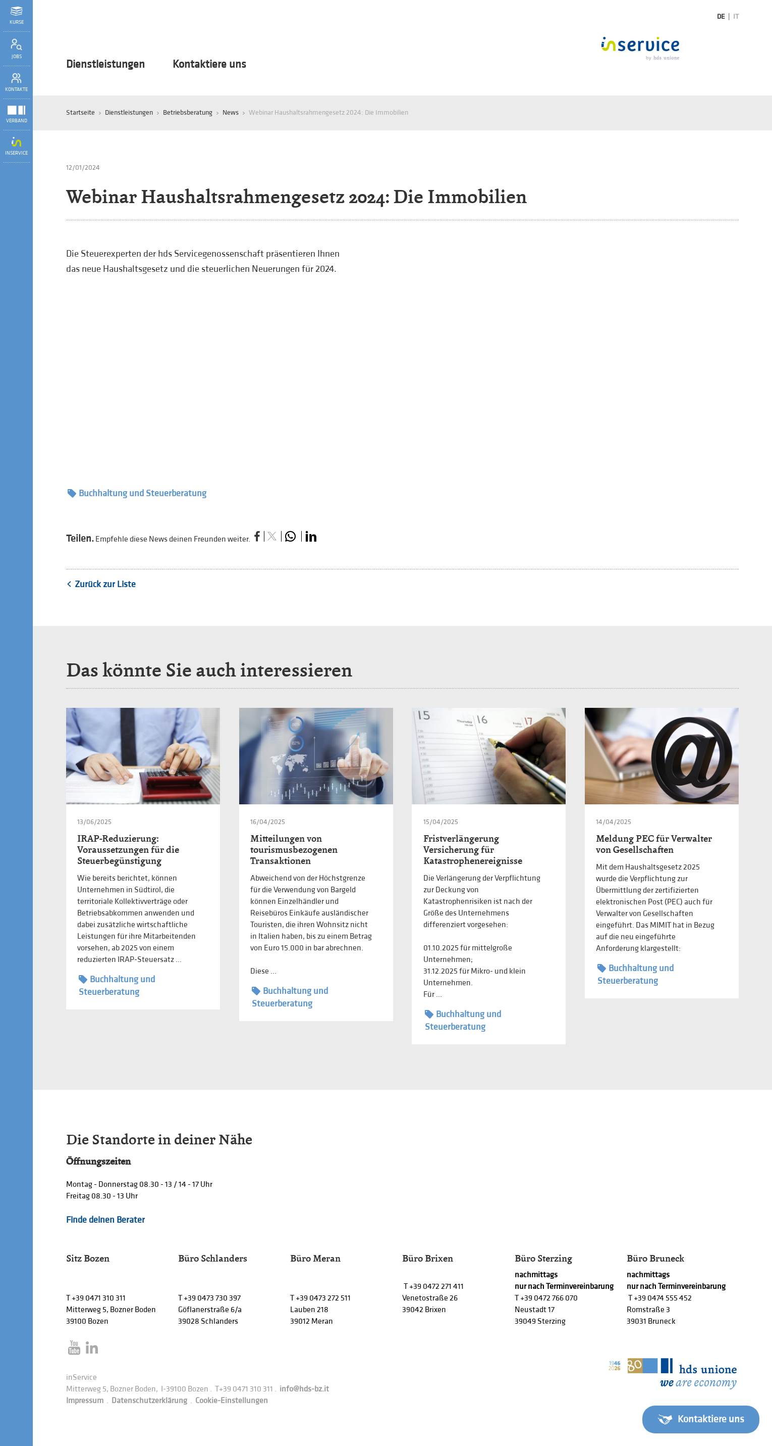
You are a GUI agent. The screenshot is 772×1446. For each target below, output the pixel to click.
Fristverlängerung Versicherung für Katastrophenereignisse (472, 849)
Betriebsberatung (187, 112)
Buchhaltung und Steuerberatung (137, 493)
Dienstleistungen (105, 64)
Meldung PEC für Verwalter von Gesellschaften (654, 844)
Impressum (84, 1401)
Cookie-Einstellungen (231, 1401)
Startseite (80, 112)
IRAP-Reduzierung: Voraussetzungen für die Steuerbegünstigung (128, 849)
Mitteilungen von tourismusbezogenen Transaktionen (294, 849)
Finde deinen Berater (105, 1220)
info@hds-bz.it (304, 1389)
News (231, 112)
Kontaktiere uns (209, 64)
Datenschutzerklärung (149, 1401)
